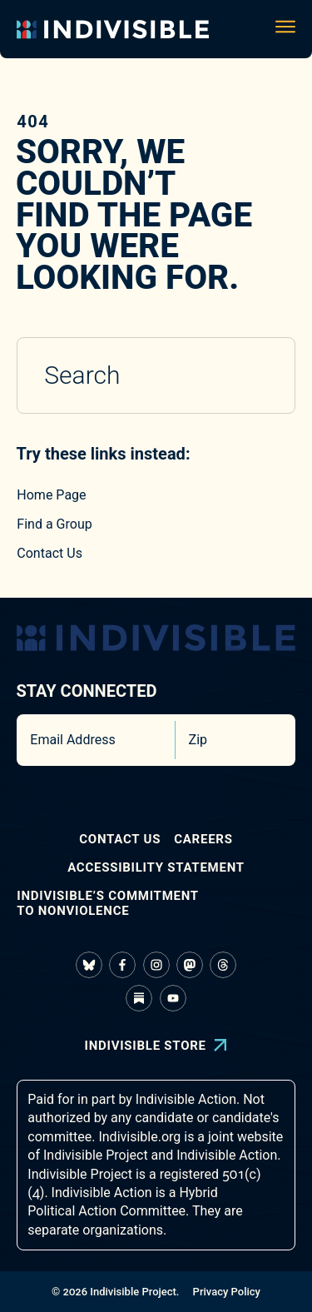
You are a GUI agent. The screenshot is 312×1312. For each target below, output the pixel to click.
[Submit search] (260, 375)
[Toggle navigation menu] (285, 29)
